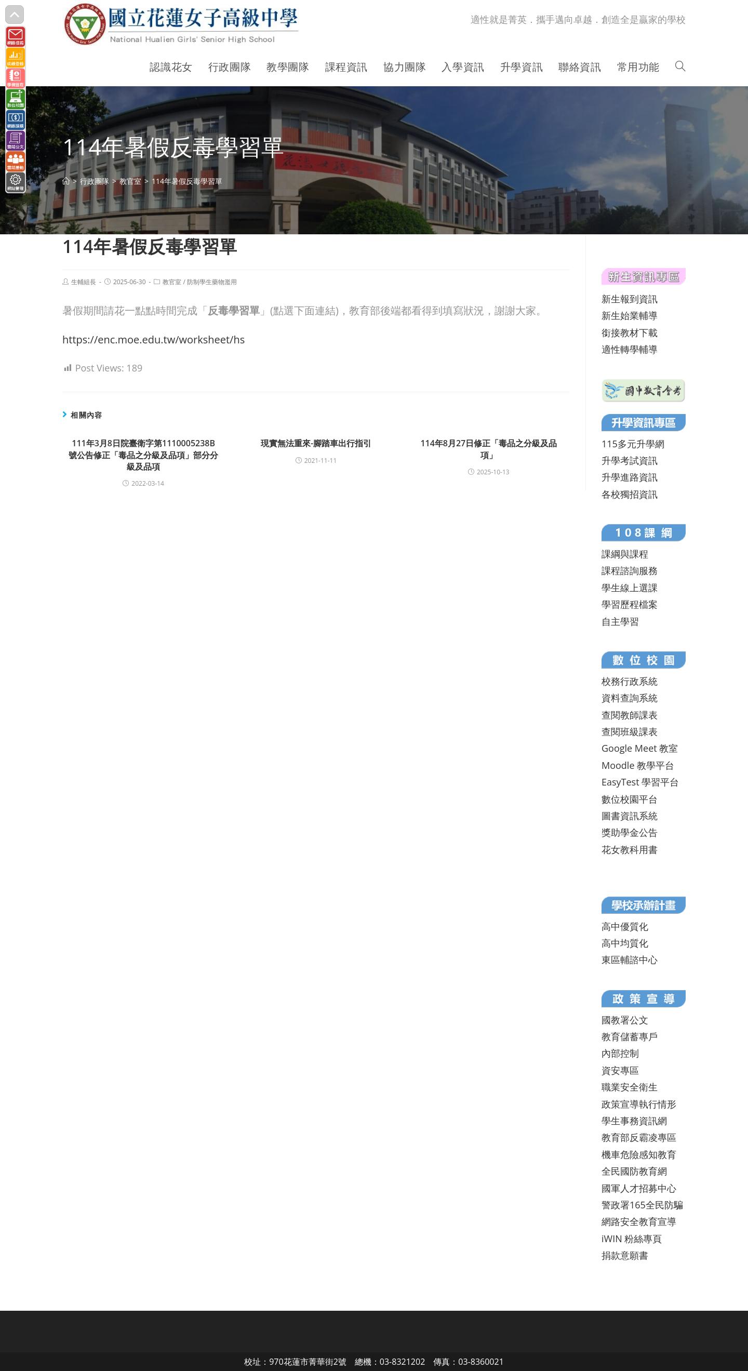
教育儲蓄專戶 (630, 1036)
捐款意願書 (625, 1255)
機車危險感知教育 (639, 1154)
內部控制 (620, 1053)
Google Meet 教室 (640, 748)
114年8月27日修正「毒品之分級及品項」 (488, 448)
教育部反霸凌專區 (639, 1137)
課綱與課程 (625, 554)
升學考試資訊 (630, 460)
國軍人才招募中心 (639, 1188)
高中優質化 (625, 926)
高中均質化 (625, 943)
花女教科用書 (630, 849)
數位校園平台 (630, 799)
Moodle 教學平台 (638, 765)
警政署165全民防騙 (642, 1205)
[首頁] (66, 181)
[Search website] (680, 67)
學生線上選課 (630, 587)
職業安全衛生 (630, 1087)
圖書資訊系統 (630, 815)
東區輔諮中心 (630, 959)
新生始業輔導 (630, 315)
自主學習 (620, 621)
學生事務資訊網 (634, 1120)
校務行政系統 (630, 681)
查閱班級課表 (630, 731)
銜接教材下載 (630, 332)
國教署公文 (625, 1020)
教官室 (172, 281)
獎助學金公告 (630, 832)
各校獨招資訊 (630, 494)
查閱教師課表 (630, 715)
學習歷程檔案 (630, 604)
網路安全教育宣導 (639, 1221)
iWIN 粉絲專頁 (632, 1238)
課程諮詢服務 (630, 570)
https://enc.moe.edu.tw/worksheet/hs (153, 339)
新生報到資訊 (630, 298)
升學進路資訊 (630, 477)
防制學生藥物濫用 (212, 281)
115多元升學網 (633, 443)
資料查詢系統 (630, 697)
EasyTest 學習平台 (640, 782)
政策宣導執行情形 (639, 1104)
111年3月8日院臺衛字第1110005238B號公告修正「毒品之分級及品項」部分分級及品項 (143, 454)
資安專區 (620, 1070)
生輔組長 (83, 281)
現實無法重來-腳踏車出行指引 (316, 443)
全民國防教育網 (634, 1171)
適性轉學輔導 (630, 349)
